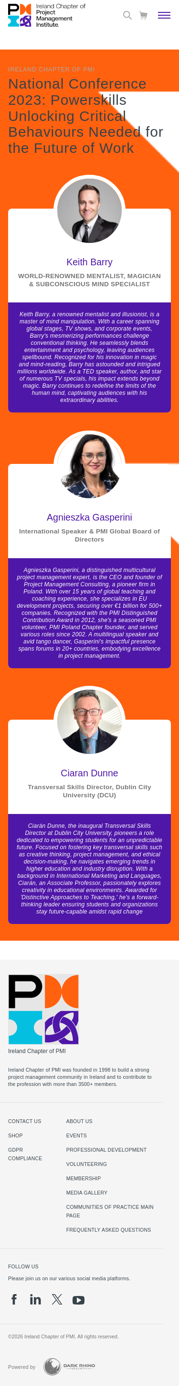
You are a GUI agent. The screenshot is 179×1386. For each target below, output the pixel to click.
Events (76, 1135)
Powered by (22, 1367)
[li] (36, 1299)
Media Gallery (87, 1192)
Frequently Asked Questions (108, 1230)
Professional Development (106, 1150)
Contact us (24, 1121)
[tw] (57, 1299)
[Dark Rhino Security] (69, 1366)
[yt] (78, 1300)
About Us (79, 1121)
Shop (15, 1135)
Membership (83, 1178)
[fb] (14, 1299)
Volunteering (86, 1164)
